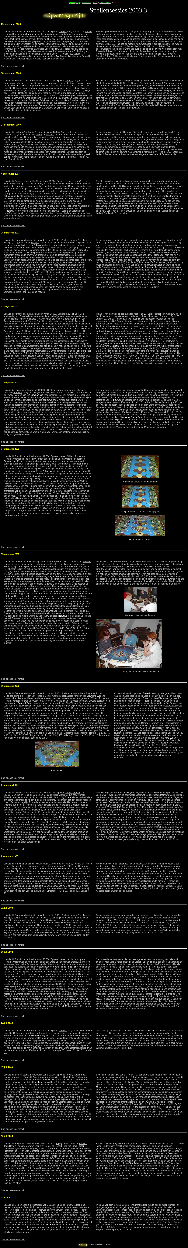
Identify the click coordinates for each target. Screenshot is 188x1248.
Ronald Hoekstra (97, 1244)
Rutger (39, 134)
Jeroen (62, 31)
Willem (70, 456)
